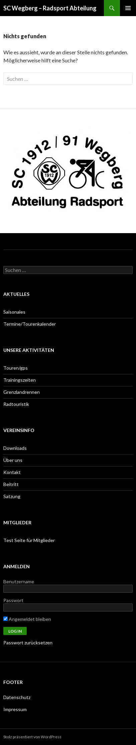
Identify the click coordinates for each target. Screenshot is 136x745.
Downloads (15, 448)
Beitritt (11, 484)
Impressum (15, 709)
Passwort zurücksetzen (27, 642)
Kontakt (12, 472)
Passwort (13, 600)
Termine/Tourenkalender (29, 324)
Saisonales (14, 312)
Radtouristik (16, 404)
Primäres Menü (128, 8)
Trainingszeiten (19, 380)
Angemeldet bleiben (27, 619)
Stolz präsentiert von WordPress (32, 736)
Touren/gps (15, 368)
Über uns (12, 460)
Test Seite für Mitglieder (29, 540)
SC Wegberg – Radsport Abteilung (50, 8)
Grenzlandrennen (21, 392)
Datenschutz (16, 697)
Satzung (11, 496)
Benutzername (18, 581)
